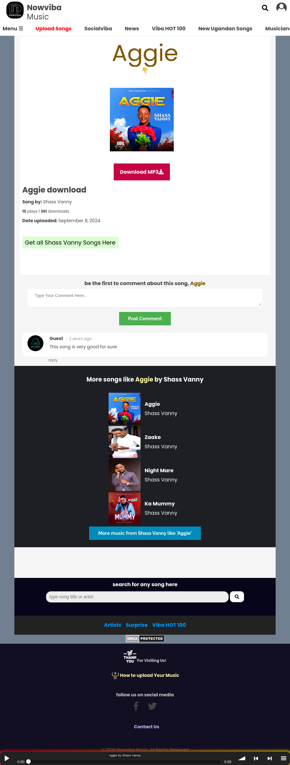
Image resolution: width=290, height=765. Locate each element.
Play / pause (6, 758)
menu (283, 758)
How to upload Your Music (145, 675)
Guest (56, 338)
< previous (256, 758)
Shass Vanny (57, 202)
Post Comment (145, 319)
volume (242, 758)
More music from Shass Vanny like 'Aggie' (145, 533)
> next (269, 758)
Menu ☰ (13, 28)
